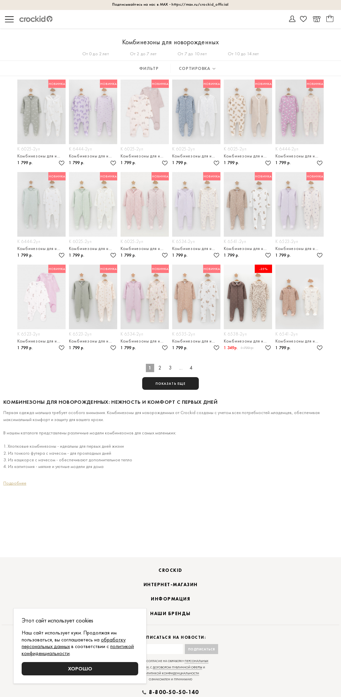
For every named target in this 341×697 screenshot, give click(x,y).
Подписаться (201, 649)
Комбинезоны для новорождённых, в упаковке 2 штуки (41, 156)
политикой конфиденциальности (170, 673)
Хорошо (80, 668)
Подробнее (14, 483)
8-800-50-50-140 (174, 692)
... (181, 367)
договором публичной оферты (177, 667)
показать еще (170, 383)
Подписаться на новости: (170, 637)
